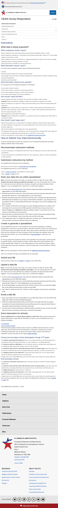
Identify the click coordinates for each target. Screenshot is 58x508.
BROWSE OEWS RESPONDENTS (8, 23)
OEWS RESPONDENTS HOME (7, 26)
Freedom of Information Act (38, 474)
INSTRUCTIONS (4, 29)
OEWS (54, 19)
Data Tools (6, 407)
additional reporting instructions (37, 135)
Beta (4, 432)
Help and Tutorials (35, 489)
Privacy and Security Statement (39, 477)
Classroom (6, 426)
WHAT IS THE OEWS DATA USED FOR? (9, 34)
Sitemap (31, 471)
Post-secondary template (8, 326)
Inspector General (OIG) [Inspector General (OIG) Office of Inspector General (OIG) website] (9, 471)
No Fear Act (5, 480)
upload (21, 261)
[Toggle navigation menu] (53, 12)
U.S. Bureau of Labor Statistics (16, 12)
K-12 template (5, 324)
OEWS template (32, 333)
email (12, 174)
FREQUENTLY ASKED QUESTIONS (8, 31)
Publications (6, 413)
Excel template (35, 234)
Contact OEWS (18, 463)
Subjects (5, 401)
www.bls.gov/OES (19, 460)
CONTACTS (3, 39)
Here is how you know (37, 3)
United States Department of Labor (12, 6)
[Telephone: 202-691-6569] (29, 457)
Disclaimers (32, 480)
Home (4, 395)
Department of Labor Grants (11, 477)
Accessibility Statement (36, 492)
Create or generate (10, 172)
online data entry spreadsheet (28, 166)
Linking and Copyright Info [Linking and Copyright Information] (37, 483)
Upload (7, 174)
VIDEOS (3, 37)
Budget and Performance (10, 474)
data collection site (17, 189)
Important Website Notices (38, 486)
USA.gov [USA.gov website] (4, 483)
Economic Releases (9, 419)
